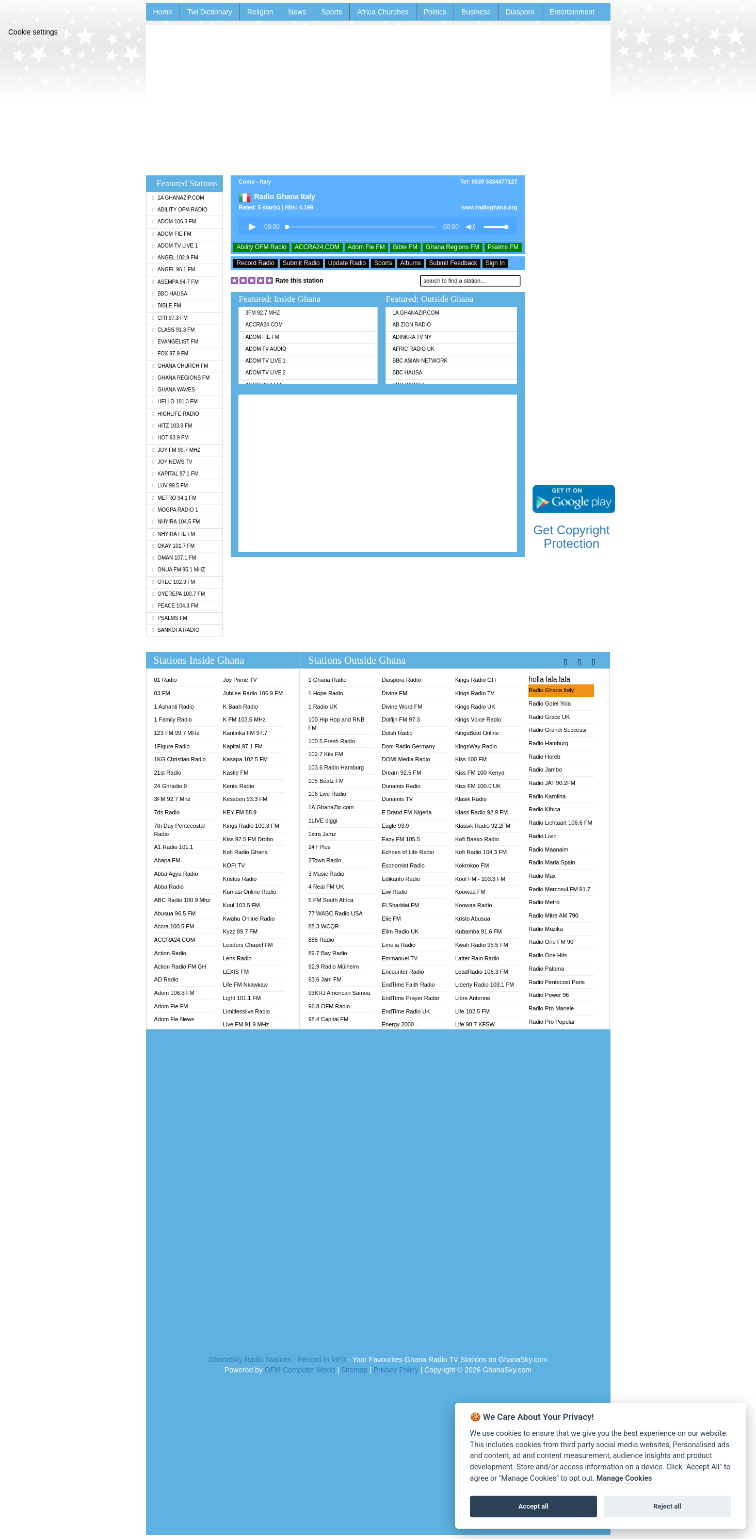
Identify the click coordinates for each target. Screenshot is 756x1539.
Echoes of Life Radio (408, 852)
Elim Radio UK (400, 931)
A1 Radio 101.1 (174, 847)
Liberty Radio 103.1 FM (484, 984)
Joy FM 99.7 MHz (177, 450)
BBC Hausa (170, 294)
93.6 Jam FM (324, 979)
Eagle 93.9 (395, 826)
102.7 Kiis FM (325, 754)
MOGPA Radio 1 (175, 510)
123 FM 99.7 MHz (176, 733)
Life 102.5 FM (472, 1011)
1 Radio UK (322, 706)
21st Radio (168, 773)
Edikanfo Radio (401, 879)
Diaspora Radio (401, 680)
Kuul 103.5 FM (241, 905)
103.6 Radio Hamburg (336, 767)
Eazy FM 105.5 (401, 839)
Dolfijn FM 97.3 (401, 719)
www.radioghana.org (489, 207)
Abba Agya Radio (176, 874)
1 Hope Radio (325, 693)
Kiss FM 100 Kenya (479, 773)
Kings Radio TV (474, 693)
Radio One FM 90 (550, 942)
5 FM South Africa (330, 900)
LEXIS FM (236, 972)
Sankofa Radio (176, 630)
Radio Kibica (544, 809)
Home (162, 12)
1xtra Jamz (322, 834)
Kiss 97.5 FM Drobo (248, 839)
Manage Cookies (624, 1478)
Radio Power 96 (548, 995)
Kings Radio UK (475, 706)
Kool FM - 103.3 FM (480, 879)
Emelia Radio (398, 945)
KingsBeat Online (477, 733)
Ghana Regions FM (181, 378)
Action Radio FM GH (180, 966)
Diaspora (520, 12)
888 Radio (321, 940)
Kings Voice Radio (478, 719)
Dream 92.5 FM (401, 773)
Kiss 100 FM (471, 759)
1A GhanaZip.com (178, 198)
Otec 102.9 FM (174, 582)
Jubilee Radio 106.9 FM (253, 693)
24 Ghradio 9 (170, 786)
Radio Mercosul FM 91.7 (559, 889)
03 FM (162, 693)
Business (476, 12)
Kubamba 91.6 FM (478, 931)
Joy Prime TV (240, 680)
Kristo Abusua (472, 918)
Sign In (495, 263)
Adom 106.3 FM (175, 221)
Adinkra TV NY (411, 337)
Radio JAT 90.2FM (551, 783)
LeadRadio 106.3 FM (481, 972)
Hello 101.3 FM (175, 401)
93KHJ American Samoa (339, 993)
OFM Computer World (300, 1370)
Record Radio (255, 263)
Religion (260, 12)
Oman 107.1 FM (175, 558)
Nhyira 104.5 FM (176, 522)
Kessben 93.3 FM (245, 799)
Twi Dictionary (209, 12)
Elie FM (391, 918)
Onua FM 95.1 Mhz (179, 569)
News (297, 12)
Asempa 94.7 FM (176, 282)
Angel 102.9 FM (175, 257)
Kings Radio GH (475, 680)
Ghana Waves (174, 389)
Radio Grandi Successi (557, 730)
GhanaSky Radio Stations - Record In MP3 (277, 1359)
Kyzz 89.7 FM (240, 931)
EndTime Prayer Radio (410, 998)
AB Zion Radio (411, 325)
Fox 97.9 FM (171, 353)
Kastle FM (236, 773)
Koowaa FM (470, 892)
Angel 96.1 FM (174, 269)
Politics (435, 12)
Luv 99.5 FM (170, 485)
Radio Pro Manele (551, 1008)
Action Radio (170, 953)
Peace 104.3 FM (176, 606)
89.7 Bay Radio (327, 953)
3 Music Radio (326, 874)
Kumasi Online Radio (249, 892)
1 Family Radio (173, 719)
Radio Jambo (545, 769)
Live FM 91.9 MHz (246, 1024)
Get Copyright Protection (571, 536)
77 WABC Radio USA (335, 913)
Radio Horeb (544, 757)
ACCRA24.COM (317, 247)
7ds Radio (167, 812)
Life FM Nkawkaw (245, 984)
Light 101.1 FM (242, 998)
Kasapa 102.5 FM (245, 759)
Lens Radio (237, 958)
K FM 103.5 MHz (244, 719)
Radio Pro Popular (551, 1022)
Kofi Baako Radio (477, 839)
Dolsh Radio (397, 733)
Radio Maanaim (548, 849)
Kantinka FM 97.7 (245, 733)
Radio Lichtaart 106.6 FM (560, 823)
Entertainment (572, 12)
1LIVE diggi (322, 820)
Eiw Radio (395, 892)
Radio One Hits (547, 955)
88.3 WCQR (323, 926)
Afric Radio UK (413, 349)
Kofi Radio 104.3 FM (481, 852)
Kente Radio (238, 786)
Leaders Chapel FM (248, 945)
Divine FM (395, 693)
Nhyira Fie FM (174, 534)
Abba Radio (169, 886)
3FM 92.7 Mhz (262, 313)
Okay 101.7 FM (174, 546)
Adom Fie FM (172, 234)
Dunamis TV (397, 799)
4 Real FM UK (326, 886)
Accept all (534, 1506)
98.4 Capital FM (328, 1019)
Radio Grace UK (549, 717)
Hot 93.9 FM (171, 437)
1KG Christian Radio (180, 759)
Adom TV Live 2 (265, 372)
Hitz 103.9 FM (172, 426)
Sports (331, 12)
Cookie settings (33, 32)
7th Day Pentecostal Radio (179, 830)
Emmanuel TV (400, 958)
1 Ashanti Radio (174, 706)
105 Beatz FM (325, 781)
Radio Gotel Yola (549, 703)
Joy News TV (172, 462)
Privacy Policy (396, 1370)
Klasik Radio (471, 799)
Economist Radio (403, 865)
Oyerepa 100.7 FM (179, 594)
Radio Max (542, 876)
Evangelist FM (176, 342)
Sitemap (354, 1370)
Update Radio (347, 263)
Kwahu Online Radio (249, 918)
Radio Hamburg (548, 743)
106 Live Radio (327, 794)
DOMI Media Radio (406, 759)
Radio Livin (542, 836)
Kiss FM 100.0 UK (478, 786)
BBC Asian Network (419, 361)
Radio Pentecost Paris (556, 982)
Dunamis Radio (401, 786)
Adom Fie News (174, 1019)
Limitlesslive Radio (246, 1011)
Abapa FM (167, 860)
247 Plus (319, 847)
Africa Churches (383, 12)
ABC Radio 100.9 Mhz (182, 900)
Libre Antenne (472, 998)
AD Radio (166, 979)
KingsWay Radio (476, 746)
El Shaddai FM (400, 905)
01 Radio (165, 680)
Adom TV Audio (265, 349)
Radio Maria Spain (551, 862)
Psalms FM (170, 618)
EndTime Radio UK (406, 1011)
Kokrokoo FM (472, 865)
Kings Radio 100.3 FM (251, 826)
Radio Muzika (545, 929)
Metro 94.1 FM (175, 498)
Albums (410, 263)
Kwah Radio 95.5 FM (481, 945)
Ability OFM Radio (180, 209)
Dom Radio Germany (408, 746)
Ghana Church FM (180, 366)
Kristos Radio (239, 879)
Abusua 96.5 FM (175, 913)
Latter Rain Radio (477, 958)
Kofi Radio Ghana (245, 852)
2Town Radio (324, 860)
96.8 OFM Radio (329, 1006)
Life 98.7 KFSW (475, 1024)
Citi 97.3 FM (170, 318)
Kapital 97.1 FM (176, 474)
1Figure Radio (172, 746)
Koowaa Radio (473, 905)
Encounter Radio (403, 972)
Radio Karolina (547, 796)
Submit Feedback (453, 263)
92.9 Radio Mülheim (333, 966)
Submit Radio (301, 263)
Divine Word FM (402, 706)
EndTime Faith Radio (408, 984)
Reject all (667, 1506)
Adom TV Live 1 (175, 246)
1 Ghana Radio (327, 680)
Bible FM (167, 305)
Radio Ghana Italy (551, 690)
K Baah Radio (240, 706)
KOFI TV (234, 865)
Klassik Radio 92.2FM (482, 826)
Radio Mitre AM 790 (553, 915)
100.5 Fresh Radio (331, 741)
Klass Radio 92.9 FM (481, 812)
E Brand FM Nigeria (407, 812)
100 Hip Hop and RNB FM (336, 723)
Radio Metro (543, 902)
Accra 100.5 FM (174, 926)
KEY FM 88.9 (239, 812)
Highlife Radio (176, 414)
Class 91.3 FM (174, 330)
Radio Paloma (546, 968)
